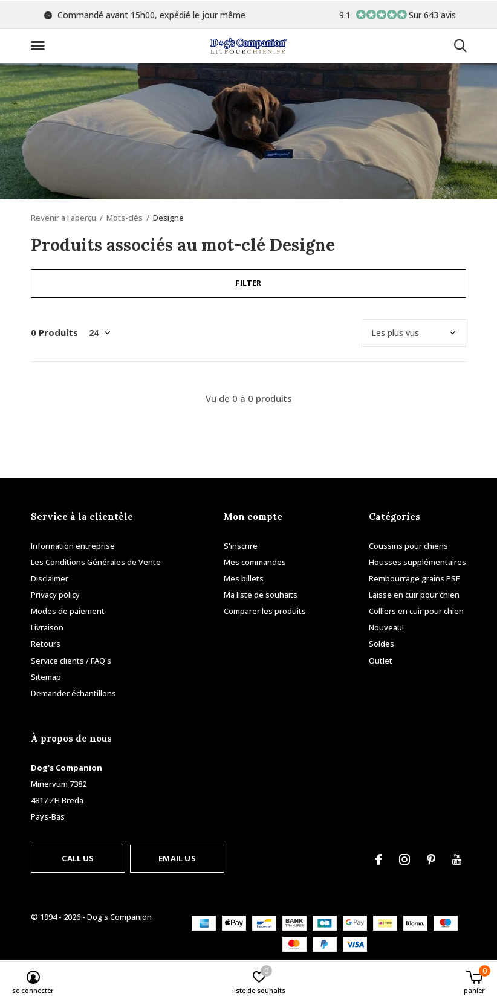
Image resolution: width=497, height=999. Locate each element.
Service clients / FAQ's (71, 660)
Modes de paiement (68, 611)
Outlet (380, 660)
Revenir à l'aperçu (63, 217)
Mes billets (244, 578)
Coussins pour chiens (408, 545)
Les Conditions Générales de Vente (96, 562)
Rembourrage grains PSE (414, 578)
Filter (248, 282)
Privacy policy (55, 594)
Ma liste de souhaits (260, 594)
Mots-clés (124, 217)
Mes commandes (255, 562)
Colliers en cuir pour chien (416, 611)
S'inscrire (241, 545)
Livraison (47, 627)
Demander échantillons (73, 693)
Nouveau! (386, 627)
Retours (45, 643)
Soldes (381, 643)
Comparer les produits (265, 611)
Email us (176, 858)
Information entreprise (73, 545)
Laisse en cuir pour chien (414, 594)
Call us (78, 858)
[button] (40, 45)
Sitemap (46, 676)
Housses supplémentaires (417, 562)
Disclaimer (49, 578)
